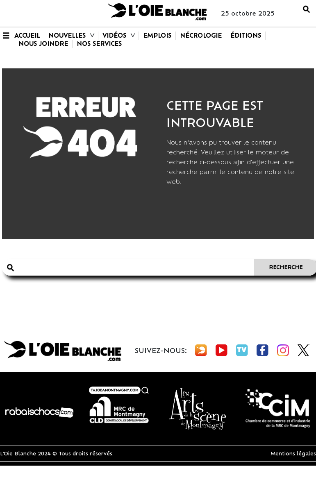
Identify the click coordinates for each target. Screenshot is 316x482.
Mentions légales (293, 453)
